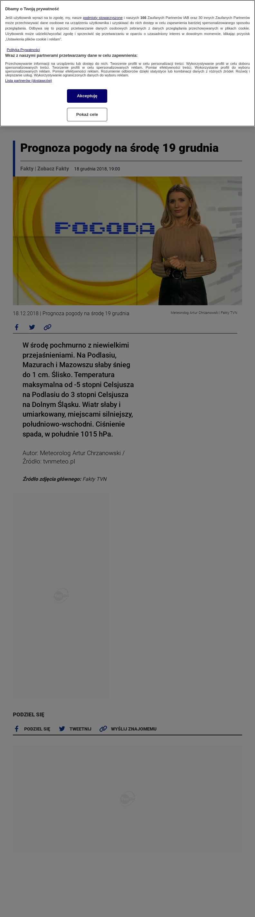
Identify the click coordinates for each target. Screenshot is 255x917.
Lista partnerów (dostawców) (28, 80)
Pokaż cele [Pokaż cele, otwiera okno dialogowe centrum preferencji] (87, 114)
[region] (127, 63)
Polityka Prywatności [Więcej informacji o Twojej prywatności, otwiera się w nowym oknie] (23, 50)
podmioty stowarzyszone (103, 18)
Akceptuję (87, 95)
